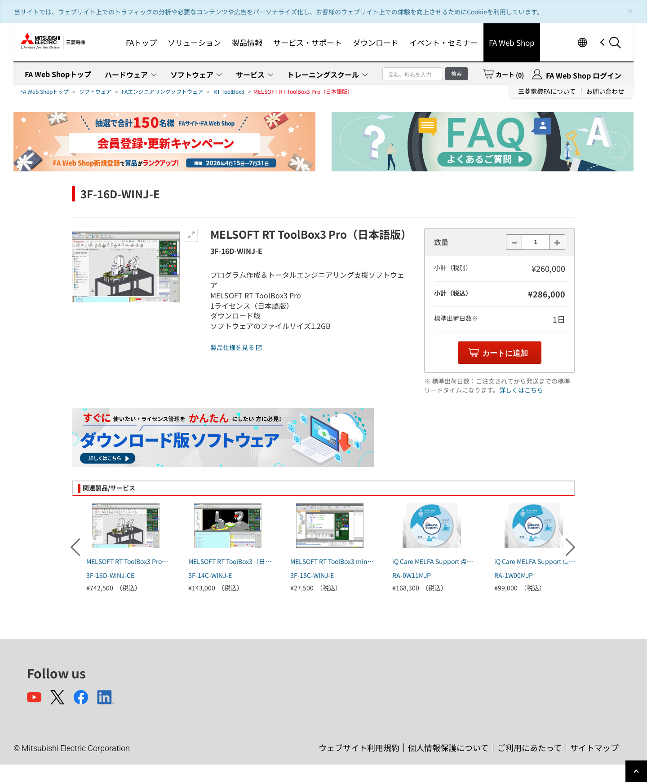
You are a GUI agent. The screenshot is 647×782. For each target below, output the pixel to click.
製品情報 (247, 42)
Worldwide (582, 42)
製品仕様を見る (235, 347)
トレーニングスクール (323, 74)
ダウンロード (376, 42)
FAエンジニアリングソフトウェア (162, 91)
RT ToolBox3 (228, 91)
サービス (250, 74)
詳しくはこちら (521, 389)
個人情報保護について (448, 747)
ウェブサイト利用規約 (359, 747)
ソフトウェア (191, 74)
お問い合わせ (605, 91)
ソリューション (194, 42)
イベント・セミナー (443, 42)
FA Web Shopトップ (58, 74)
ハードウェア (126, 74)
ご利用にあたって (529, 747)
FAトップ (141, 42)
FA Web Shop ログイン (583, 75)
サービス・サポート (307, 42)
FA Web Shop (512, 42)
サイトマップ (594, 747)
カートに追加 (505, 353)
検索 (456, 73)
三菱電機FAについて (547, 91)
